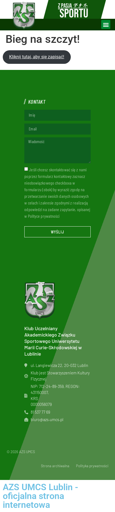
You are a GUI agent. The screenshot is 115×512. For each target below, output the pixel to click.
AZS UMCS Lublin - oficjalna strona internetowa (40, 496)
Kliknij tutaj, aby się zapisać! (36, 56)
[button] (105, 24)
